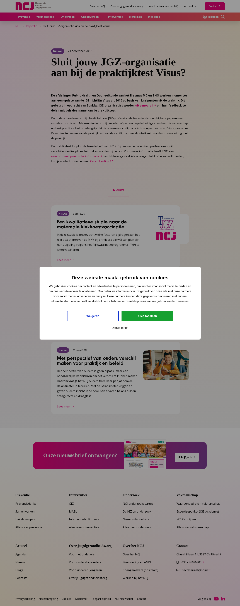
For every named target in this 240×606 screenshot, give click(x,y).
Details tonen (120, 327)
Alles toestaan (147, 316)
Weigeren (92, 316)
